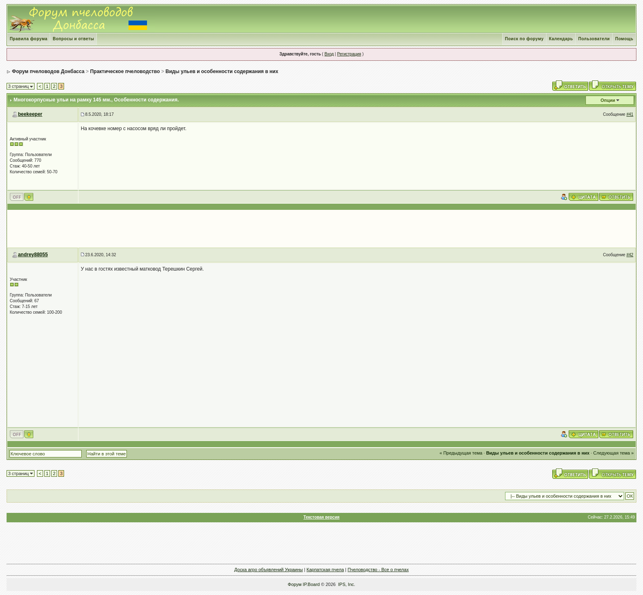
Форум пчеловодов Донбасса (48, 71)
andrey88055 (33, 254)
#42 (630, 255)
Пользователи (594, 39)
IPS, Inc (346, 584)
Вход (329, 54)
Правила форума (29, 39)
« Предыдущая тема (461, 452)
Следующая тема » (613, 452)
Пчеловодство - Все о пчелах (378, 569)
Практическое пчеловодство (125, 71)
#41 (630, 114)
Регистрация (349, 54)
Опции (608, 100)
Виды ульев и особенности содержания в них (221, 71)
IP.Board (311, 584)
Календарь (561, 39)
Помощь (624, 39)
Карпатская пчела (325, 569)
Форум (294, 584)
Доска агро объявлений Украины (268, 569)
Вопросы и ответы (73, 39)
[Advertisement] (321, 228)
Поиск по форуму (524, 39)
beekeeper (30, 114)
